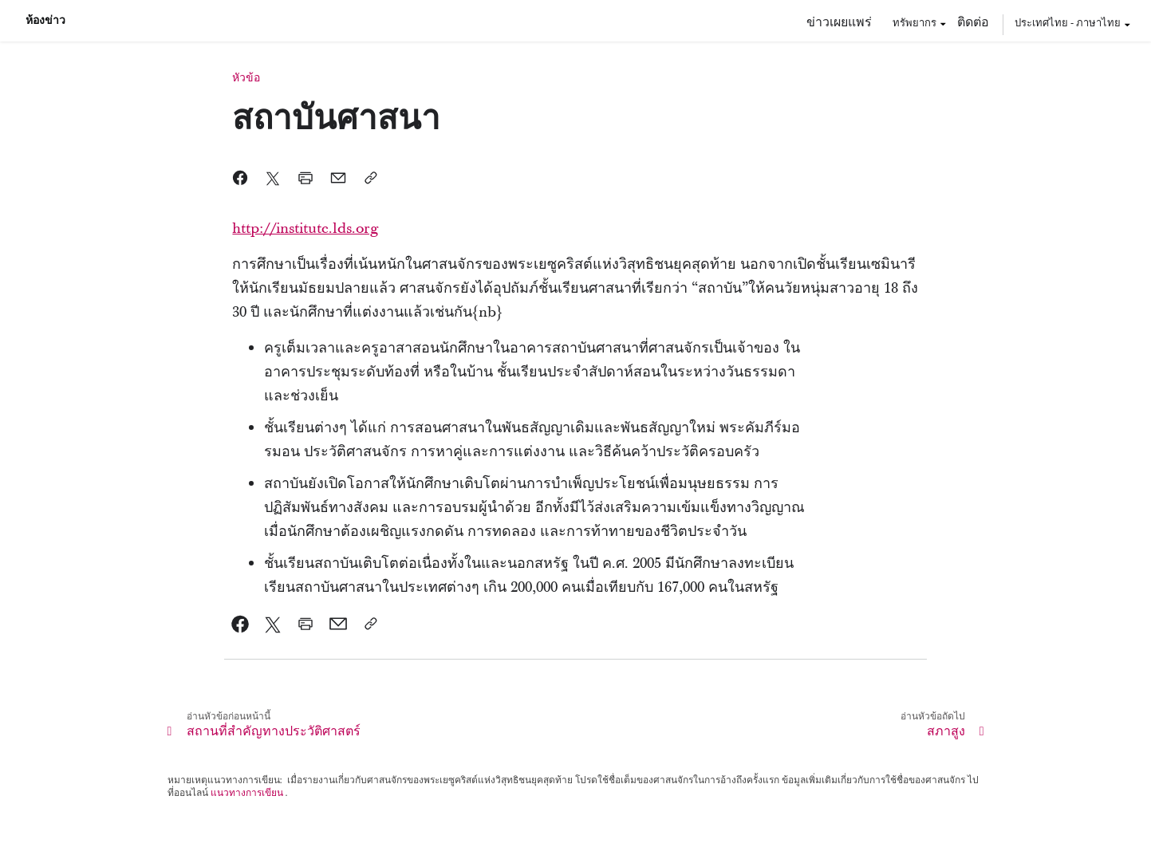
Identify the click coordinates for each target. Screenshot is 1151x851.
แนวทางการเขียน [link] (247, 792)
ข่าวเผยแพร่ (839, 21)
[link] (240, 624)
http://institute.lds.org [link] (305, 228)
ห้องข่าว (45, 20)
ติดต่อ (973, 21)
